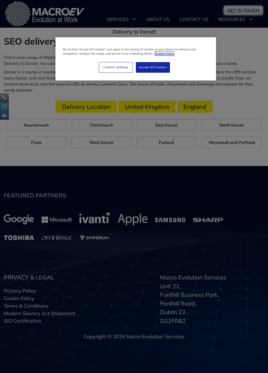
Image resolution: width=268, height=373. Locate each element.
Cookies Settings (115, 67)
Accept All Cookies (153, 67)
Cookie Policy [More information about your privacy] (164, 53)
